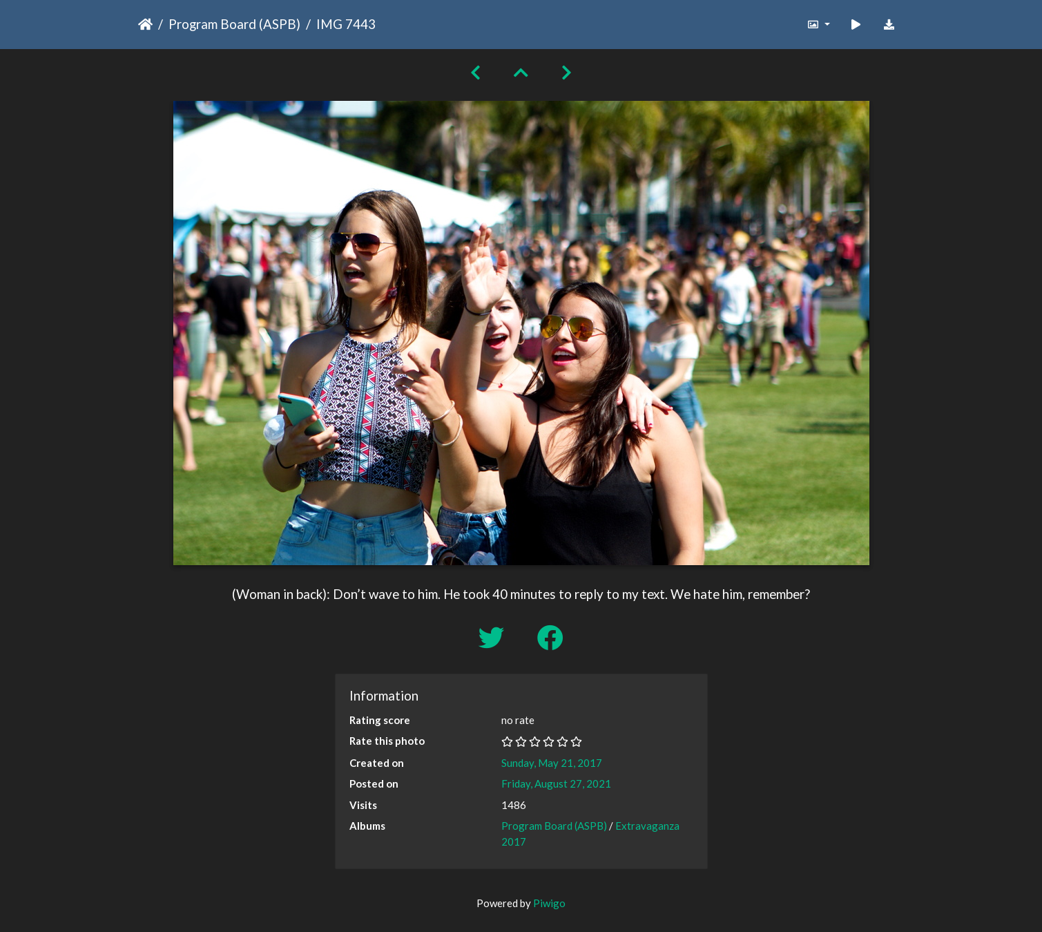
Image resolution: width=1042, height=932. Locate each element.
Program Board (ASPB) (234, 24)
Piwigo (549, 903)
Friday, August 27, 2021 (556, 783)
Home (145, 24)
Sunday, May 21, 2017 (551, 763)
